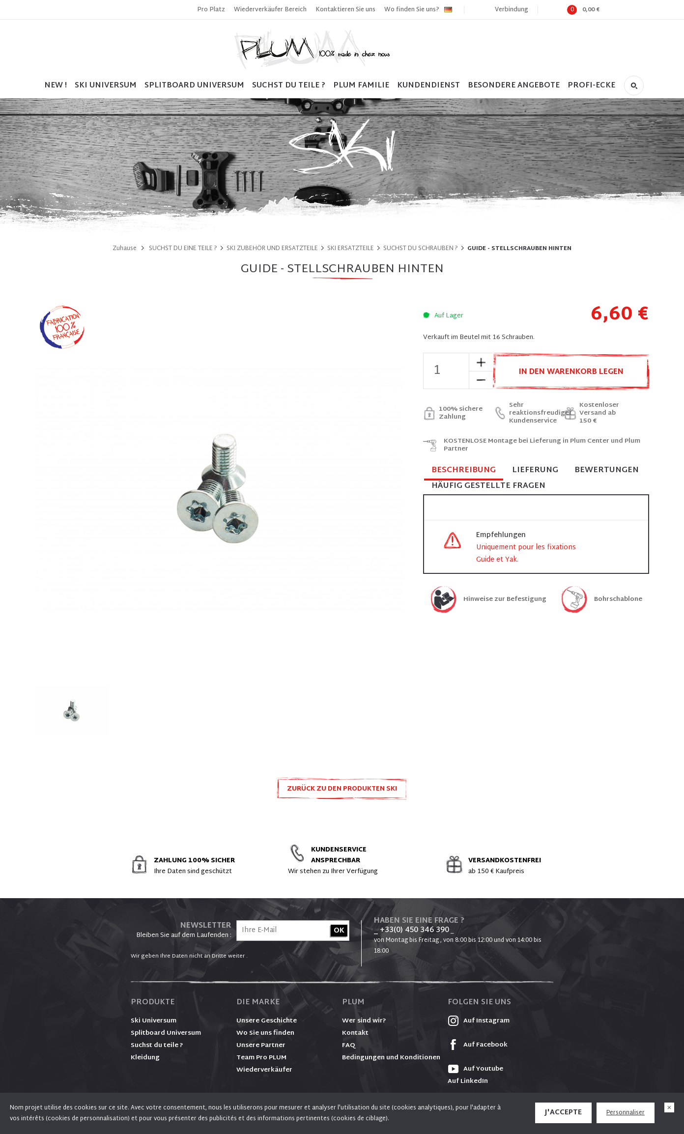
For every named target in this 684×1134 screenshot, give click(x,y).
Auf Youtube (475, 1069)
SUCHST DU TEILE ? (288, 85)
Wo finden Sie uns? (411, 9)
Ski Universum (153, 1021)
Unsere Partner (260, 1045)
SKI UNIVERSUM (106, 85)
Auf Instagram (479, 1021)
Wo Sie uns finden (265, 1033)
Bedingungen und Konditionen (391, 1058)
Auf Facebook (478, 1045)
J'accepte (563, 1112)
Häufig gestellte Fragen (488, 486)
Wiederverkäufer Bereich (270, 9)
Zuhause (125, 248)
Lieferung (535, 470)
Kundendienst (428, 85)
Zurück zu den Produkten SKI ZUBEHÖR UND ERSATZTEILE (342, 791)
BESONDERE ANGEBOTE (514, 85)
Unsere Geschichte (266, 1021)
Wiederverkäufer (264, 1070)
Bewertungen (606, 470)
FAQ (348, 1045)
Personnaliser (625, 1112)
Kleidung (145, 1058)
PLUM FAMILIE (361, 85)
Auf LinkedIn (468, 1081)
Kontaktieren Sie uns (345, 9)
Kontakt (355, 1033)
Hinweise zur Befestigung (504, 599)
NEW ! (55, 85)
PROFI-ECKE (591, 85)
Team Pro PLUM (261, 1058)
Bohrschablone (618, 599)
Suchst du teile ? (157, 1045)
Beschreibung (463, 471)
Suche (634, 85)
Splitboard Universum (166, 1033)
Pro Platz (211, 9)
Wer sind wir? (364, 1021)
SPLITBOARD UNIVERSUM (194, 85)
